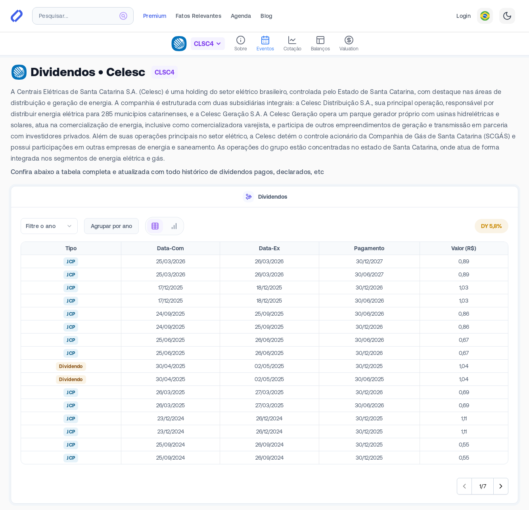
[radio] (155, 226)
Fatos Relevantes (198, 16)
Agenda (241, 16)
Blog (266, 16)
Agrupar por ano (111, 226)
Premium (154, 16)
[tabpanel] (264, 355)
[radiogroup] (164, 226)
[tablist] (264, 196)
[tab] (264, 196)
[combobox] (83, 16)
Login (463, 16)
